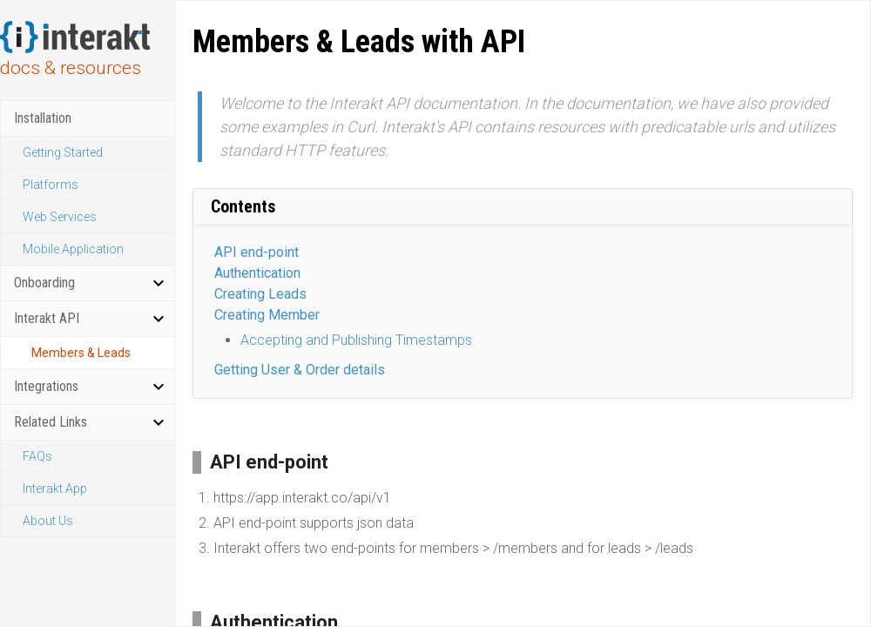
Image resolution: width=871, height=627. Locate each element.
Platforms (50, 185)
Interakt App (55, 489)
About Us (48, 521)
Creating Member (267, 315)
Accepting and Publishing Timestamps (356, 340)
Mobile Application (73, 249)
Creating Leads (260, 294)
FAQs (37, 456)
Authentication (257, 273)
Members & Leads (81, 353)
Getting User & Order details (299, 369)
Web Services (60, 217)
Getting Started (63, 152)
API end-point (256, 252)
